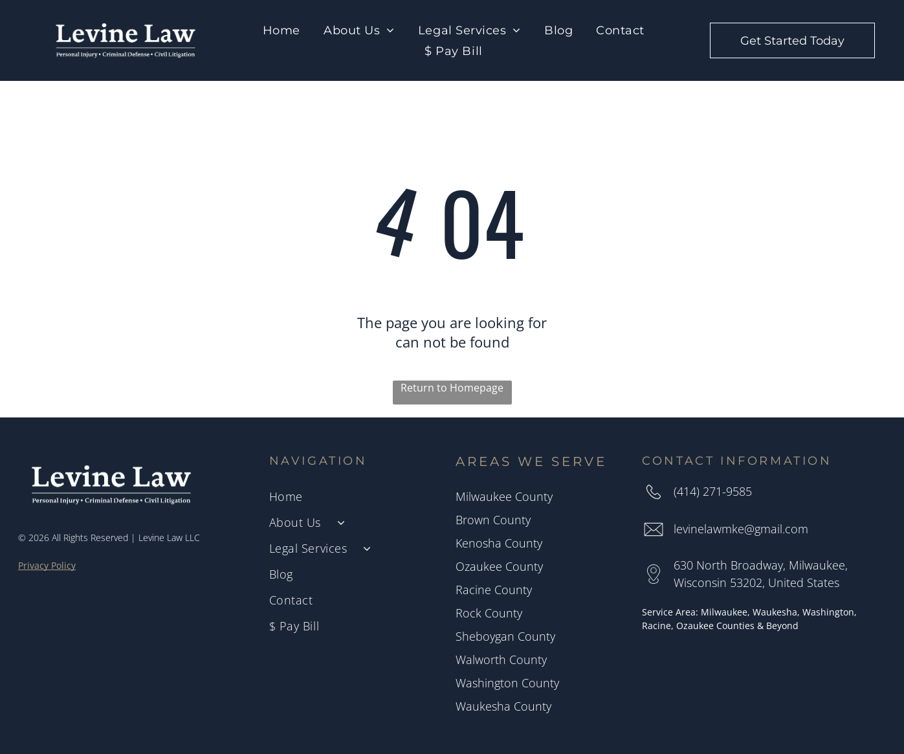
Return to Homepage (452, 388)
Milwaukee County (504, 496)
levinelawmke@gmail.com (741, 529)
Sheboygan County (505, 636)
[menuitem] (281, 29)
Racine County (494, 589)
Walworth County (501, 659)
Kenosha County (499, 543)
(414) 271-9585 (713, 491)
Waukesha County (503, 706)
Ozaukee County (499, 566)
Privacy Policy (47, 565)
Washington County (507, 683)
